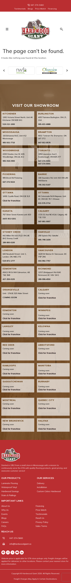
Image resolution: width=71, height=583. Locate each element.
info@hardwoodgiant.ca (20, 544)
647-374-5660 (16, 538)
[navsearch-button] (60, 29)
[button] (7, 29)
